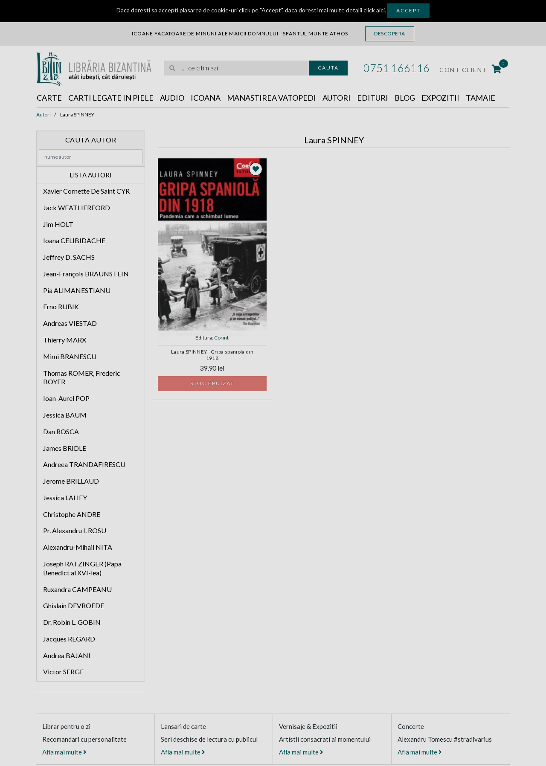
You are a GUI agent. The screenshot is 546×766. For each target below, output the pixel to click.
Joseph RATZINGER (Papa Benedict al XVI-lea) (82, 568)
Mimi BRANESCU (69, 356)
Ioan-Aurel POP (66, 398)
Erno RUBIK (61, 306)
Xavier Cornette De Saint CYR (86, 191)
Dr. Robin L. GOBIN (72, 622)
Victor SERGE (63, 671)
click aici (374, 10)
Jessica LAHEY (65, 497)
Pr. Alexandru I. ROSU (74, 530)
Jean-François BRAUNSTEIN (86, 274)
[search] (236, 68)
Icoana (206, 97)
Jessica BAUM (65, 415)
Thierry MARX (64, 340)
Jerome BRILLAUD (71, 481)
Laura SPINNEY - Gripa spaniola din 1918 (212, 355)
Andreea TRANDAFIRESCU (84, 464)
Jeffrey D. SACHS (69, 257)
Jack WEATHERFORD (76, 207)
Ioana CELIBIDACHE (74, 240)
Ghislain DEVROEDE (73, 605)
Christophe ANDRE (71, 514)
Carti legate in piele (111, 97)
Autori (336, 97)
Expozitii (440, 97)
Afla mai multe (64, 752)
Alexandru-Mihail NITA (77, 547)
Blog (405, 97)
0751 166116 (396, 67)
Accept (408, 10)
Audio (172, 97)
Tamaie (480, 97)
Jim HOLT (58, 224)
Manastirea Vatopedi (271, 97)
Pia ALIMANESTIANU (76, 290)
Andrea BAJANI (66, 655)
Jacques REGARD (69, 639)
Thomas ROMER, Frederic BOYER (81, 377)
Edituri (372, 97)
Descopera (389, 33)
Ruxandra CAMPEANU (77, 589)
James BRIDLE (64, 448)
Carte (49, 97)
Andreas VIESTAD (70, 323)
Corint (221, 337)
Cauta (328, 67)
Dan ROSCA (61, 431)
